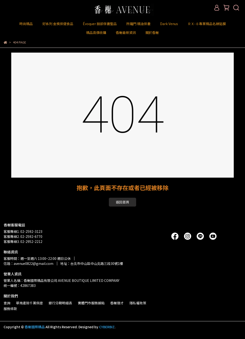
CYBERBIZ (107, 326)
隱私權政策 (137, 303)
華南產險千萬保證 (29, 303)
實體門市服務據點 (91, 303)
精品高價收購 (96, 32)
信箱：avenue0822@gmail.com (28, 263)
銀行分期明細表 (60, 303)
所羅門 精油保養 (138, 23)
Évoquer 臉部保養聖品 (100, 23)
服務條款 (10, 308)
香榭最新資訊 (126, 32)
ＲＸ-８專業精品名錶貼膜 (207, 23)
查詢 (7, 303)
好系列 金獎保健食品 (57, 23)
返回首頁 (122, 202)
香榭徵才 (117, 303)
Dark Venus (169, 23)
